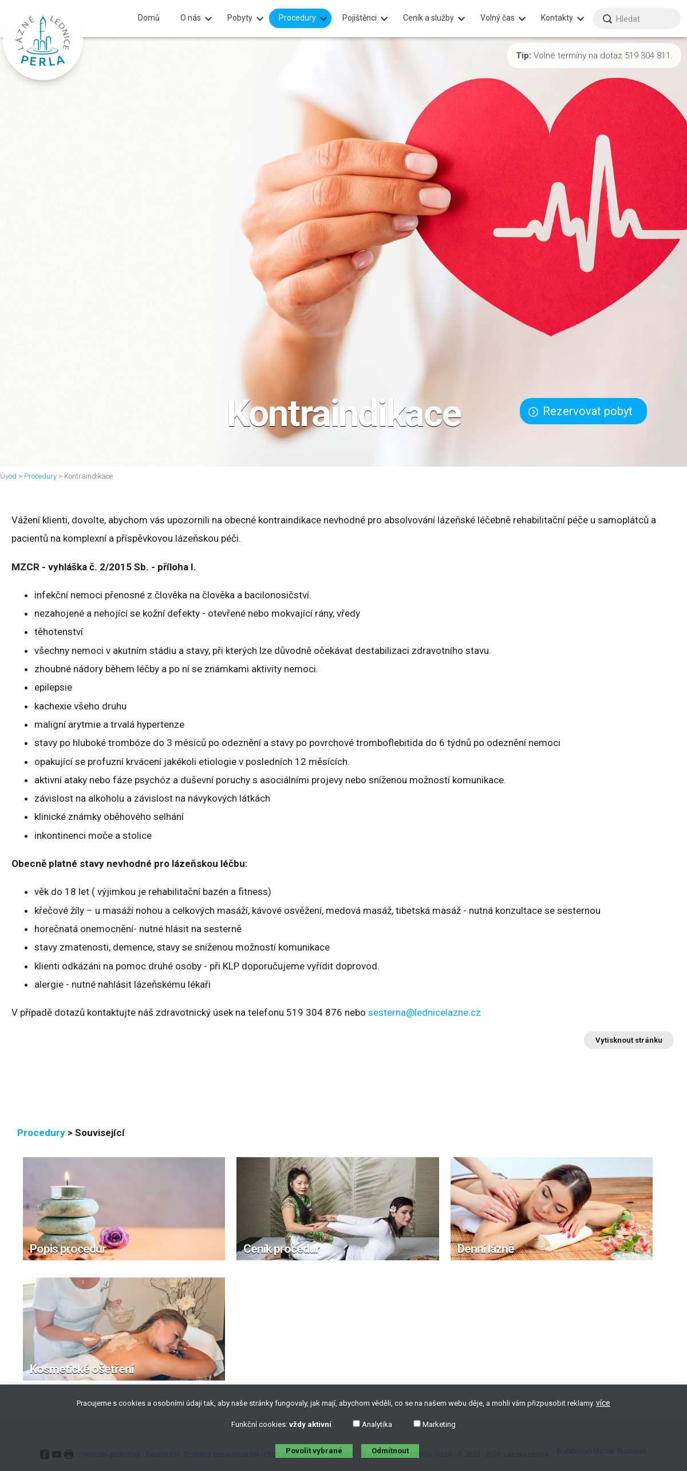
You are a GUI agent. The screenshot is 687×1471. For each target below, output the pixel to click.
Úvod (8, 476)
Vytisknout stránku (628, 1040)
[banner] (43, 40)
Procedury (40, 476)
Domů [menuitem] (149, 17)
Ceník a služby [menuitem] (428, 17)
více (603, 1402)
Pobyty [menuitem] (239, 17)
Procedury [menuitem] (297, 17)
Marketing (434, 1424)
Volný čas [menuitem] (497, 17)
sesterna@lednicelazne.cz (424, 1012)
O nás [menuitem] (190, 17)
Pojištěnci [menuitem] (359, 17)
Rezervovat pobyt (580, 411)
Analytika (372, 1424)
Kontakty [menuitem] (557, 17)
